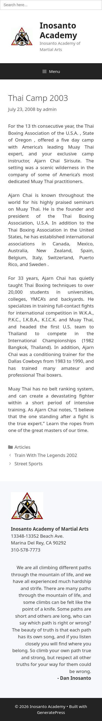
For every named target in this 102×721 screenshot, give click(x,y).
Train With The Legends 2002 (45, 455)
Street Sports (28, 463)
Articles (22, 447)
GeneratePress (51, 712)
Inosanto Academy (58, 30)
